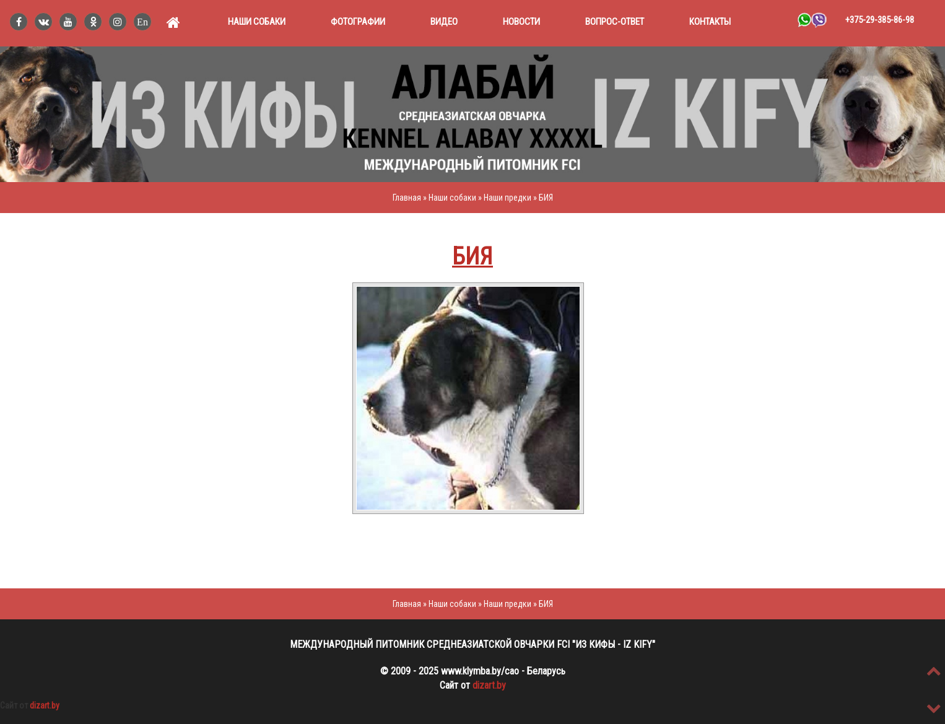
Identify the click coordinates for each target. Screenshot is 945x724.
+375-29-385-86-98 (879, 19)
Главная (407, 198)
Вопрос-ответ (614, 21)
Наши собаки (256, 21)
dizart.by (489, 685)
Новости (521, 21)
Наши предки (508, 198)
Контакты (710, 21)
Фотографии (358, 21)
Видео (444, 21)
